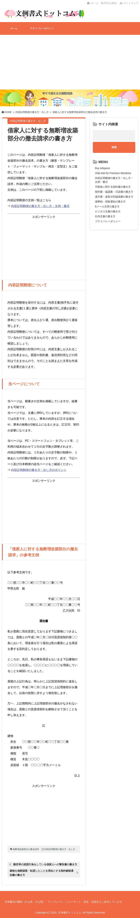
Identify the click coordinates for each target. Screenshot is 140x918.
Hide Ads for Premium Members (113, 173)
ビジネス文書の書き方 (107, 211)
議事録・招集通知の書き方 (110, 201)
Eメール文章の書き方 (107, 206)
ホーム (92, 3)
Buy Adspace (102, 168)
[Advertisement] (70, 62)
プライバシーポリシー (42, 28)
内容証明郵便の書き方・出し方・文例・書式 (40, 206)
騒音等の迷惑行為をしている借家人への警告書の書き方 (45, 864)
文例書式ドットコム (69, 912)
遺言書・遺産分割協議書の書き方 (114, 196)
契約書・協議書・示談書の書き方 (114, 191)
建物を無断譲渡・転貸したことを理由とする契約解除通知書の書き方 (41, 872)
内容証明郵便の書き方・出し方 (59, 849)
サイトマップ (129, 3)
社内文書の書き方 (105, 216)
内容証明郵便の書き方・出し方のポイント (39, 469)
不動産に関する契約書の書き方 (113, 186)
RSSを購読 (109, 3)
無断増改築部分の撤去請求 (26, 849)
